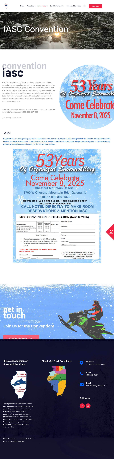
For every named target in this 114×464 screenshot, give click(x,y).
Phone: (89, 372)
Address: (90, 362)
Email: (88, 383)
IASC (6, 133)
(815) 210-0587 (92, 375)
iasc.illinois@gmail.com (95, 385)
